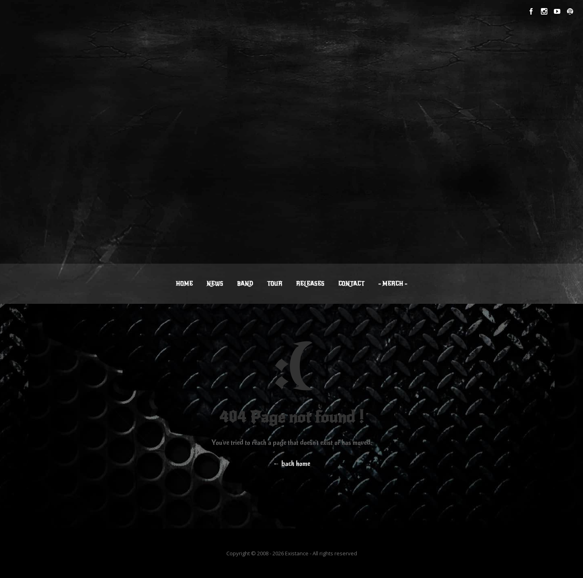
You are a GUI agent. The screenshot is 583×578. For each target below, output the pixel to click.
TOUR (274, 283)
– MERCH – (392, 283)
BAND (245, 283)
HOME (184, 283)
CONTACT (351, 283)
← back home (291, 464)
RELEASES (310, 283)
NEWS (214, 283)
